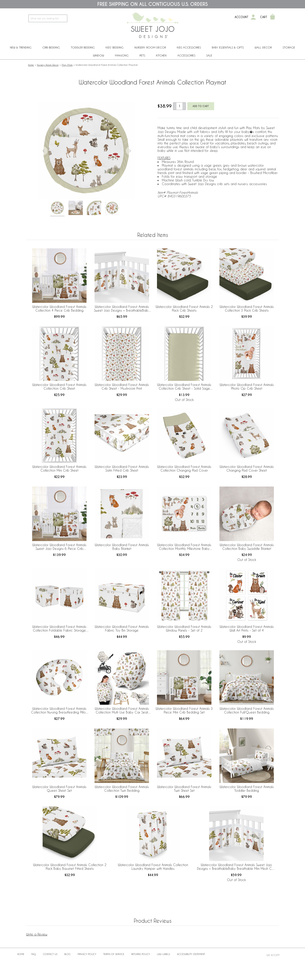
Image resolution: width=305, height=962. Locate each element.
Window (98, 55)
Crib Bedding (51, 47)
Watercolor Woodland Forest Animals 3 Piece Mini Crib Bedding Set (184, 710)
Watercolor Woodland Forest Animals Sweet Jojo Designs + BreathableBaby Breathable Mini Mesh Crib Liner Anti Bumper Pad (236, 867)
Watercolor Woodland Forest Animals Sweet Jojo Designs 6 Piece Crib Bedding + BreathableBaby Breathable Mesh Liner (59, 547)
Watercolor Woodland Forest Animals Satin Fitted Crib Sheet (122, 468)
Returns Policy (140, 954)
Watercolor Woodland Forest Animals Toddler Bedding (247, 788)
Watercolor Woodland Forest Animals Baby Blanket (122, 546)
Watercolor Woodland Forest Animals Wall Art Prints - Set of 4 (247, 628)
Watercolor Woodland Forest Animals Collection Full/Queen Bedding (247, 710)
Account (241, 17)
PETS (142, 55)
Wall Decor (263, 47)
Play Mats (67, 64)
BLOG (67, 954)
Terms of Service (113, 954)
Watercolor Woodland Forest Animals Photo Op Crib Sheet (247, 386)
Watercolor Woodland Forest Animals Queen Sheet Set (59, 788)
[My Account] (253, 17)
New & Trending (21, 47)
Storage (289, 47)
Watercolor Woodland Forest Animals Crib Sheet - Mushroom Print (122, 386)
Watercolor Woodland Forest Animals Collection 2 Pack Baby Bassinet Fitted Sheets (69, 866)
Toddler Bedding (83, 47)
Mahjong (122, 55)
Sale (209, 55)
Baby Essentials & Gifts (228, 47)
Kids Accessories (189, 47)
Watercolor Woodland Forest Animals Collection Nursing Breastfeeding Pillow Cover (59, 710)
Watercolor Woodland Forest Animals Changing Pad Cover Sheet (247, 468)
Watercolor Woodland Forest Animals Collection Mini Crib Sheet (59, 468)
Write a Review (36, 934)
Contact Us (50, 954)
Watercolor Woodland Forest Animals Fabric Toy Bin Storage (122, 628)
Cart (263, 17)
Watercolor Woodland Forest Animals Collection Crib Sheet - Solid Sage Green (184, 387)
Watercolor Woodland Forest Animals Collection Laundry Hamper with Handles (153, 866)
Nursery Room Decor (150, 47)
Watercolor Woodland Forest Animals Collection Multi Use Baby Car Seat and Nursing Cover (122, 710)
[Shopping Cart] (272, 17)
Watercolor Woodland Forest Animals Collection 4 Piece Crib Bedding (59, 308)
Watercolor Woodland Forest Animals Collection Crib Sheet (59, 386)
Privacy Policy (87, 954)
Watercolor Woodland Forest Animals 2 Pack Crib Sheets (184, 308)
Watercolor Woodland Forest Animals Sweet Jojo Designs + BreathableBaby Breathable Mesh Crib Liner (122, 309)
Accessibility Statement (191, 954)
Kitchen (161, 55)
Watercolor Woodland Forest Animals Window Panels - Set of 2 (184, 628)
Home (31, 64)
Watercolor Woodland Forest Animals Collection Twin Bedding (122, 788)
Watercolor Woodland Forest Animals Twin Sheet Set (184, 788)
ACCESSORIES (186, 55)
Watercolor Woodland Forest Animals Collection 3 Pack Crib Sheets (247, 308)
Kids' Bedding (115, 47)
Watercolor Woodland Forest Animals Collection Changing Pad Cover (184, 468)
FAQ (33, 954)
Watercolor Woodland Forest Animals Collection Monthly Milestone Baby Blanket (184, 547)
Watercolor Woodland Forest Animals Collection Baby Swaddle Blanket (247, 546)
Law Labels (163, 954)
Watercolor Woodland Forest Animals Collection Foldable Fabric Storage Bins (59, 629)
